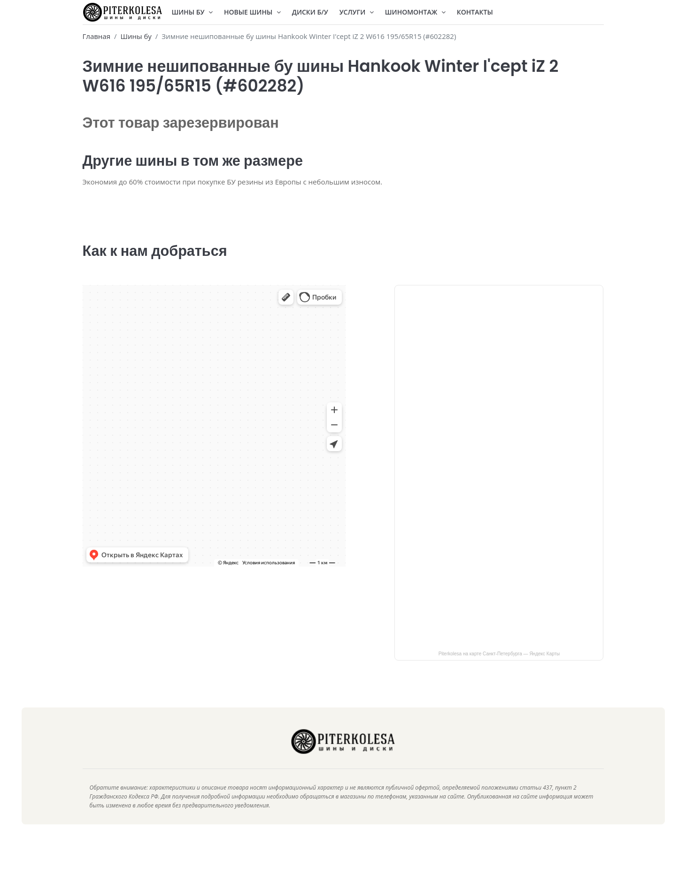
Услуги (356, 12)
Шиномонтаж (415, 12)
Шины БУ (192, 12)
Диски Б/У (310, 12)
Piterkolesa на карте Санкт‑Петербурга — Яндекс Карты (499, 667)
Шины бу (135, 36)
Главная (96, 36)
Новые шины (252, 12)
